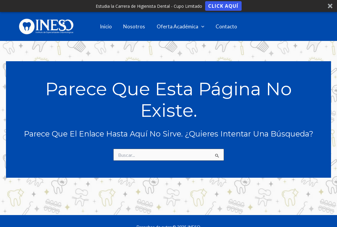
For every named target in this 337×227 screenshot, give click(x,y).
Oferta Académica (179, 27)
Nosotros (135, 26)
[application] (200, 27)
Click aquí (223, 6)
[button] (168, 6)
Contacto (224, 26)
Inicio (108, 26)
